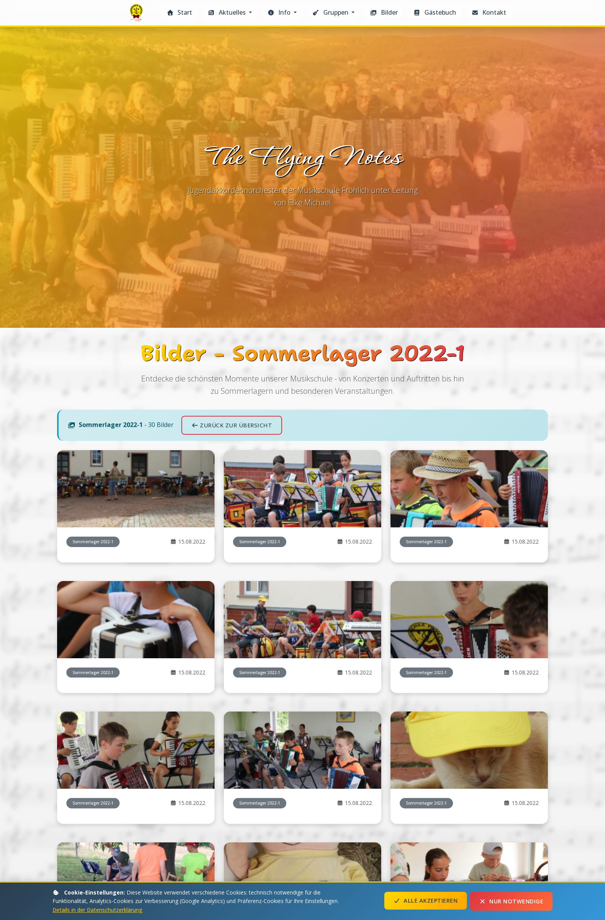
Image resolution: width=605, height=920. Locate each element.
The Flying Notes (137, 15)
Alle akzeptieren (426, 901)
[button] (229, 13)
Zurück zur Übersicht (231, 584)
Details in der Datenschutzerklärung (98, 909)
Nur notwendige (511, 901)
